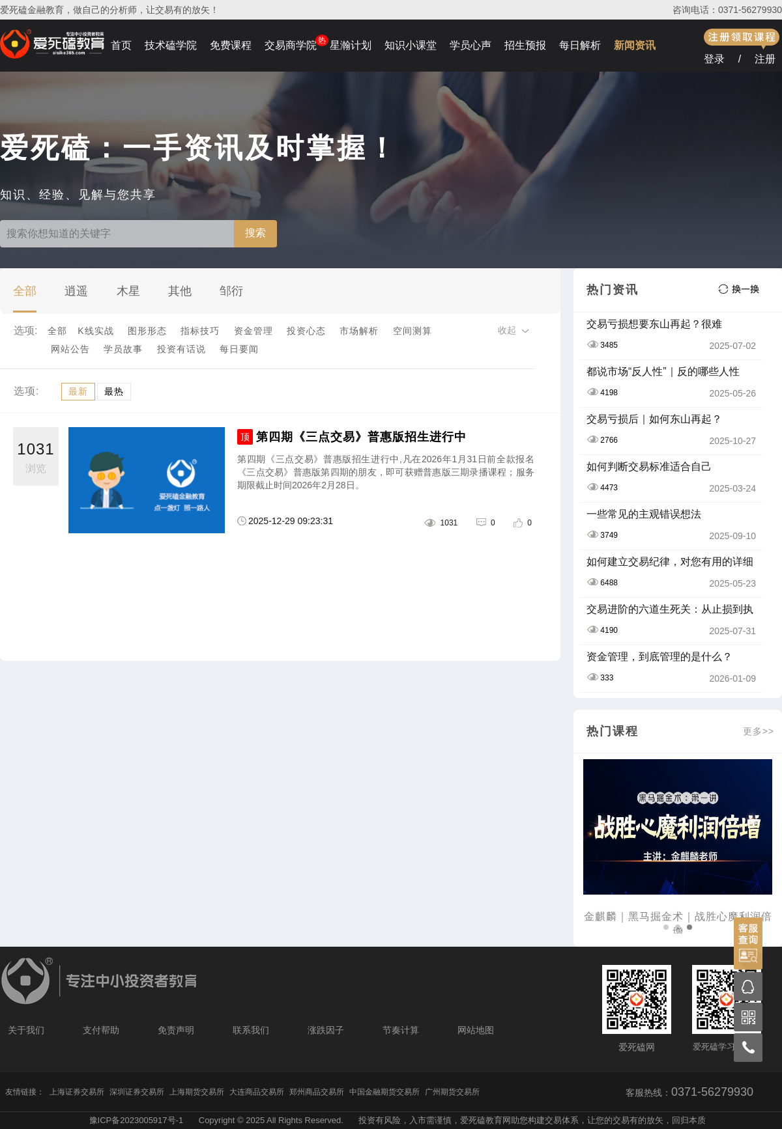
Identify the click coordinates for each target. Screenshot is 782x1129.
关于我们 (26, 1030)
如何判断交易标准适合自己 (649, 466)
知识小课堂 (410, 45)
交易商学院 (291, 45)
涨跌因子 (326, 1030)
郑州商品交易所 (316, 1091)
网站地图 (475, 1030)
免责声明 (176, 1030)
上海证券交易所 (77, 1091)
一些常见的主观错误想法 (643, 514)
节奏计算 (401, 1030)
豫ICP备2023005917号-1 (136, 1120)
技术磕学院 (171, 45)
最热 (114, 391)
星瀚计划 (350, 45)
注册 (765, 58)
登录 (714, 58)
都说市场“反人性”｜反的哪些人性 (663, 371)
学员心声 (470, 45)
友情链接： (24, 1091)
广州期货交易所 (452, 1091)
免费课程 (231, 45)
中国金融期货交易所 (384, 1091)
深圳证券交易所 (136, 1091)
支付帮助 (101, 1030)
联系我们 (251, 1030)
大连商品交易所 (256, 1091)
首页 (121, 45)
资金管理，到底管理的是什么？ (659, 656)
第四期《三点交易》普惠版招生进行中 (361, 436)
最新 (78, 391)
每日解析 (580, 45)
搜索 (255, 232)
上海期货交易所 (196, 1091)
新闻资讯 (635, 45)
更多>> (758, 731)
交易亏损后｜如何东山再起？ (654, 419)
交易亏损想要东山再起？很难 (654, 323)
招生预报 (525, 45)
